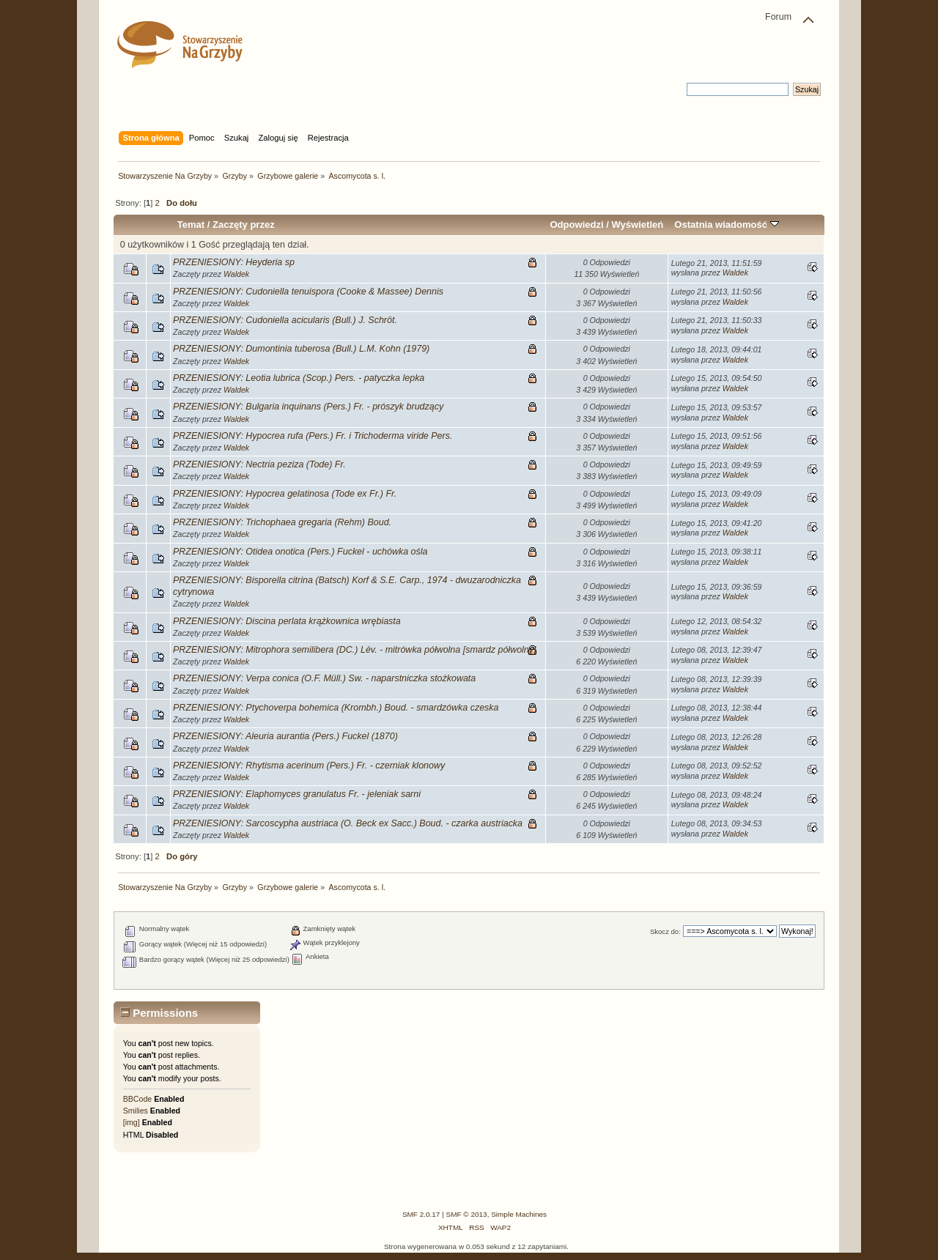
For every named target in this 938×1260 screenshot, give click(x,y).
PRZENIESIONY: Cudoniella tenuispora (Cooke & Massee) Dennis (308, 291)
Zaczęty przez (244, 224)
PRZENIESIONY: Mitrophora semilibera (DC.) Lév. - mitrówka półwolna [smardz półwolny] (354, 650)
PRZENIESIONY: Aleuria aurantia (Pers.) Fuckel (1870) (285, 736)
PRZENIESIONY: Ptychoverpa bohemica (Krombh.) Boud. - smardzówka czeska (335, 708)
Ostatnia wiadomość (726, 224)
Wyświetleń (637, 224)
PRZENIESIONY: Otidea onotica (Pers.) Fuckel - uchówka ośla (300, 551)
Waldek (236, 274)
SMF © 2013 (466, 1214)
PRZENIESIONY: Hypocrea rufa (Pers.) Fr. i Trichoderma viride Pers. (312, 436)
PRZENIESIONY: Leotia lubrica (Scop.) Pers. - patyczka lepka (298, 378)
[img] (131, 1122)
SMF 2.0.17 (421, 1214)
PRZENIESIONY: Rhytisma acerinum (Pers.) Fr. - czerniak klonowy (309, 765)
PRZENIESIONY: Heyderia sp (234, 262)
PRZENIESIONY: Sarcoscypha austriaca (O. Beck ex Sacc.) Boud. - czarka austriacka (347, 823)
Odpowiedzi (576, 224)
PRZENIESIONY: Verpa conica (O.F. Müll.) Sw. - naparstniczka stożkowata (324, 678)
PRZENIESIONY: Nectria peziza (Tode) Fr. (259, 464)
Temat (190, 224)
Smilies (135, 1110)
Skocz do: (665, 931)
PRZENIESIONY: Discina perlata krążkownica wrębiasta (287, 621)
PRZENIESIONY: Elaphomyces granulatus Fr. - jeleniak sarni (297, 794)
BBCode (137, 1098)
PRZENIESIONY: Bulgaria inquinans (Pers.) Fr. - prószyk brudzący (308, 406)
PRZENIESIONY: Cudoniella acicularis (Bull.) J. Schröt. (285, 320)
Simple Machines (519, 1214)
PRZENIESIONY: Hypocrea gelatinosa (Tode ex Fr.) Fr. (284, 494)
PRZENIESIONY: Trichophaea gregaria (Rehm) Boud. (282, 522)
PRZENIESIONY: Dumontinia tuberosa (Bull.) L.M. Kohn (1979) (301, 349)
